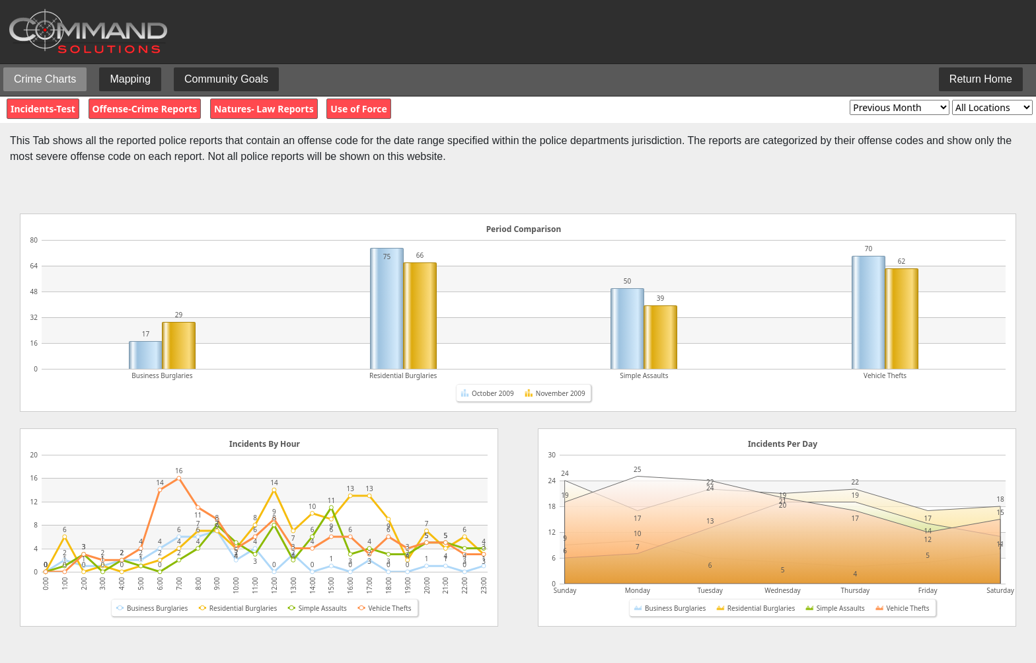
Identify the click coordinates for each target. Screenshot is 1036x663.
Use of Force (358, 108)
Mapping (130, 79)
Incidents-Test (43, 108)
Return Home (980, 79)
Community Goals (226, 79)
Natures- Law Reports (264, 108)
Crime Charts (45, 79)
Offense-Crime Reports (145, 108)
